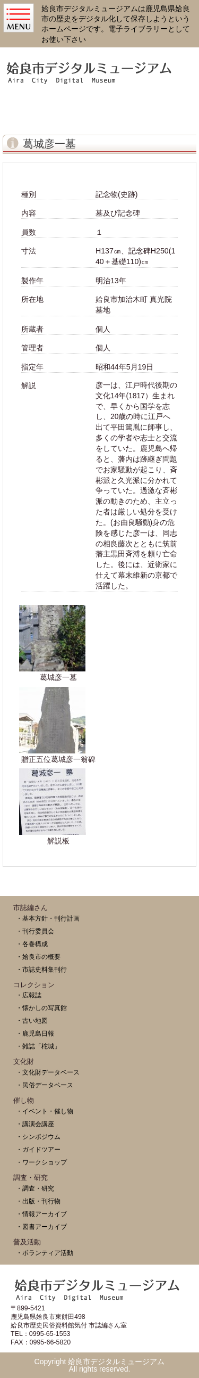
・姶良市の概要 (38, 956)
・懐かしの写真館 (41, 1007)
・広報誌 (28, 994)
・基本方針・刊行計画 (48, 918)
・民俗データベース (44, 1084)
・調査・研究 (35, 1188)
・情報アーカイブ (41, 1213)
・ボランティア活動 (44, 1252)
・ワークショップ (41, 1162)
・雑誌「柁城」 (38, 1046)
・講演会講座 (35, 1123)
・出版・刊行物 (38, 1200)
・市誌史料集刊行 (41, 969)
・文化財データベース (48, 1072)
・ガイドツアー (38, 1149)
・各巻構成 (32, 943)
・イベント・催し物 (44, 1111)
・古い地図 (32, 1020)
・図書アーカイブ (41, 1226)
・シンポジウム (38, 1136)
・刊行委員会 (35, 931)
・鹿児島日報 (35, 1033)
